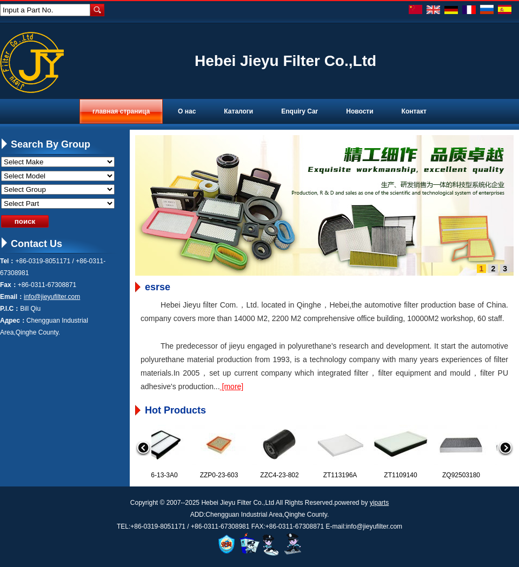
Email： (12, 297)
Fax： (9, 285)
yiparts (379, 502)
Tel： (7, 261)
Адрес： (13, 320)
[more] (232, 386)
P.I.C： (10, 308)
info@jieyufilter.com (52, 297)
